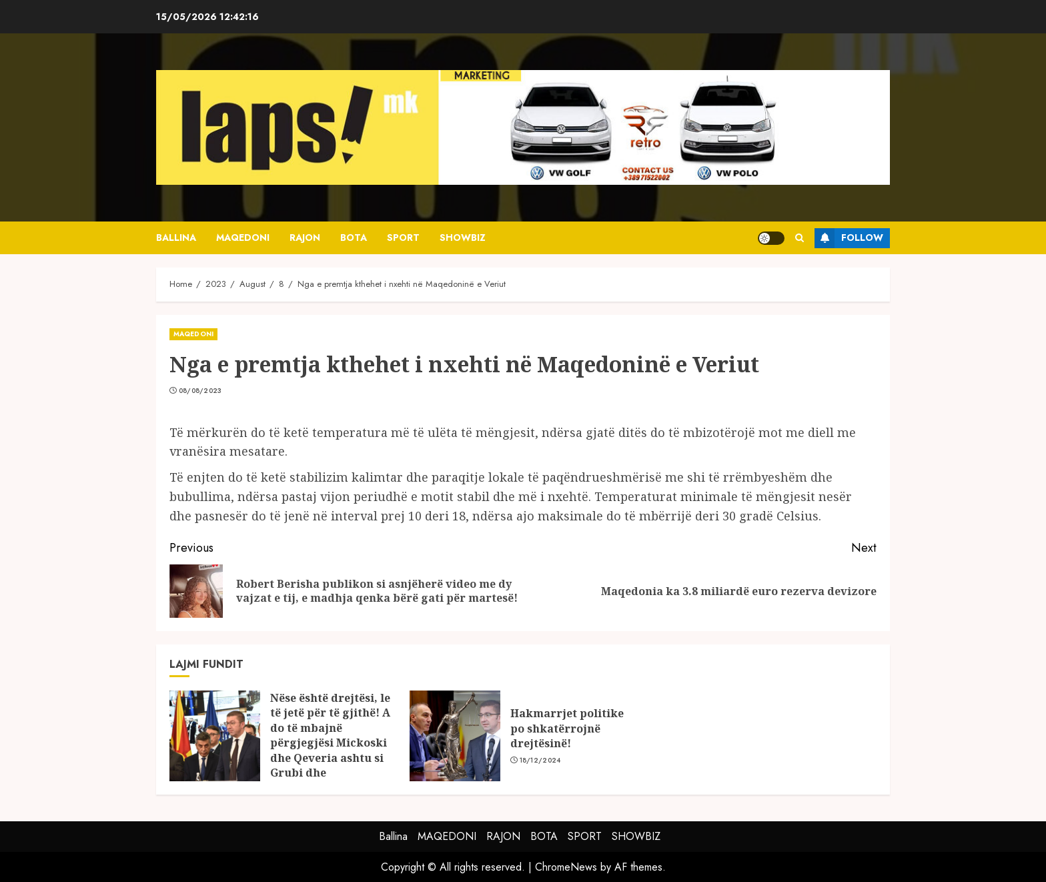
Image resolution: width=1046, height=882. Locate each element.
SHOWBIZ (463, 237)
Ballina (176, 237)
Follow (849, 238)
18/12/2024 (540, 760)
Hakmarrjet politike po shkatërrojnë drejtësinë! (567, 728)
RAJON (305, 237)
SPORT (403, 237)
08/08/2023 (200, 391)
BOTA (353, 237)
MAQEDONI (243, 237)
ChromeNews (566, 867)
